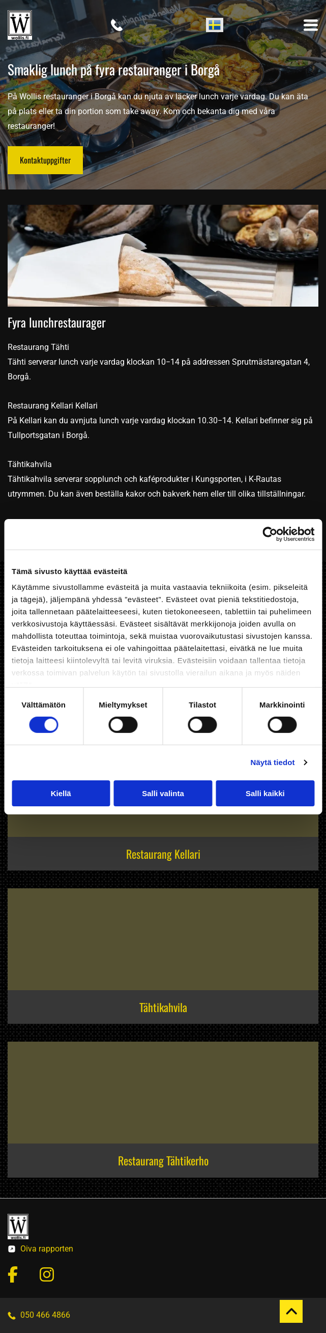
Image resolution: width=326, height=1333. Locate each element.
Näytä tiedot (273, 762)
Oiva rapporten (46, 1249)
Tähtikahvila (163, 1007)
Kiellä (61, 793)
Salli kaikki (265, 793)
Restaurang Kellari (163, 854)
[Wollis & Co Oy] (163, 939)
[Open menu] (310, 25)
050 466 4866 (45, 1315)
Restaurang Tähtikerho (163, 1160)
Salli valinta (163, 793)
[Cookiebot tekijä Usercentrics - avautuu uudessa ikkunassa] (269, 533)
